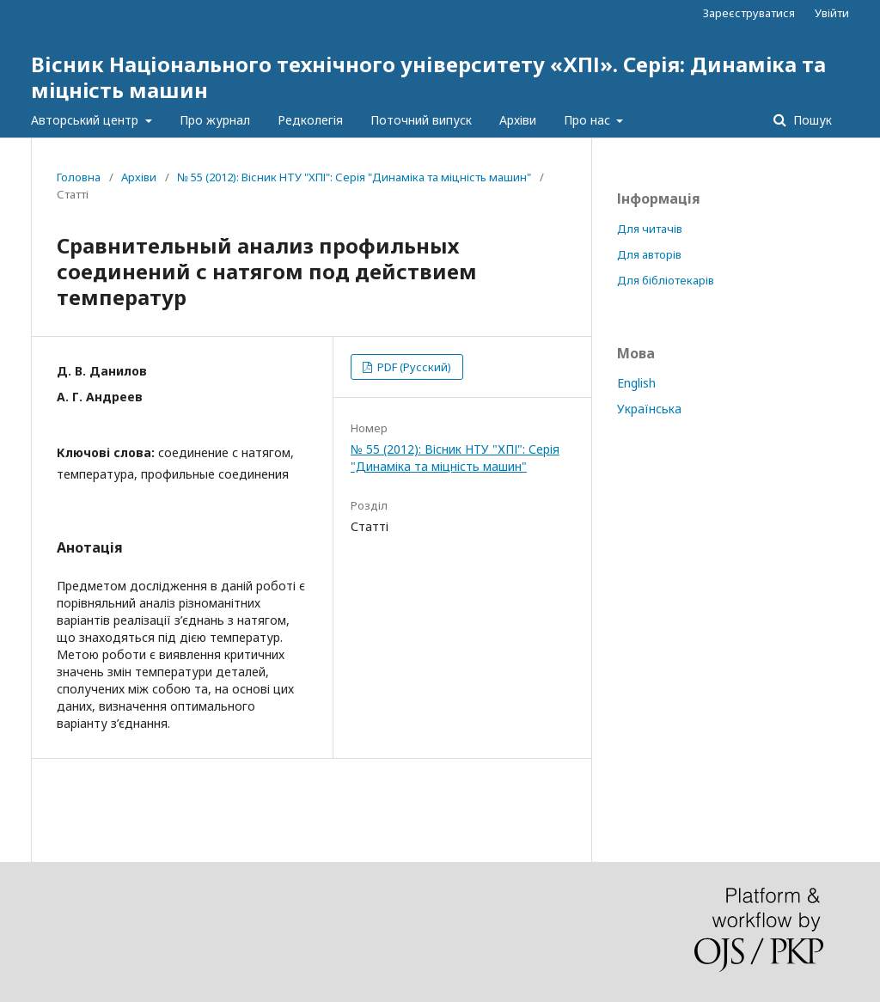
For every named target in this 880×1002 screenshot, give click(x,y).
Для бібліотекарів (665, 280)
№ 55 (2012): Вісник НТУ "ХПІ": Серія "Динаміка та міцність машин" (354, 177)
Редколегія (310, 120)
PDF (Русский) (413, 367)
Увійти (832, 13)
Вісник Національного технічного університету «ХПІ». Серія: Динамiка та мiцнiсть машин (428, 77)
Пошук (811, 120)
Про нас (589, 120)
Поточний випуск (421, 120)
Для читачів (649, 228)
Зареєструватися (749, 13)
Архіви (517, 120)
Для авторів (649, 254)
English (636, 383)
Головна (79, 177)
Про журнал (215, 120)
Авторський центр (86, 120)
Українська (649, 408)
